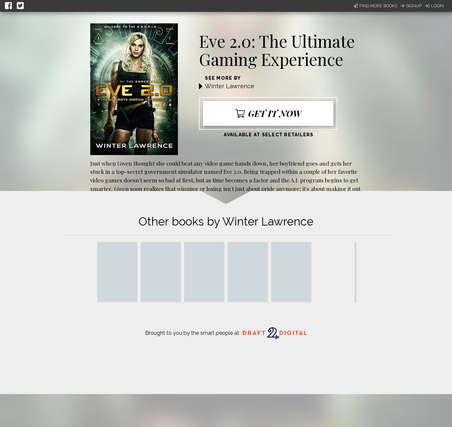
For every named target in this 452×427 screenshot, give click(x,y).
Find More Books (375, 5)
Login (434, 5)
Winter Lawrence (229, 86)
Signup (411, 5)
